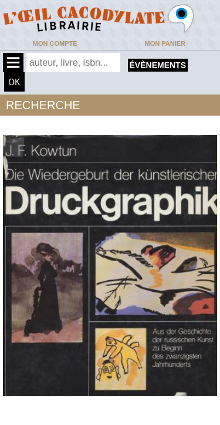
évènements (158, 65)
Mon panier (165, 43)
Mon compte (55, 43)
